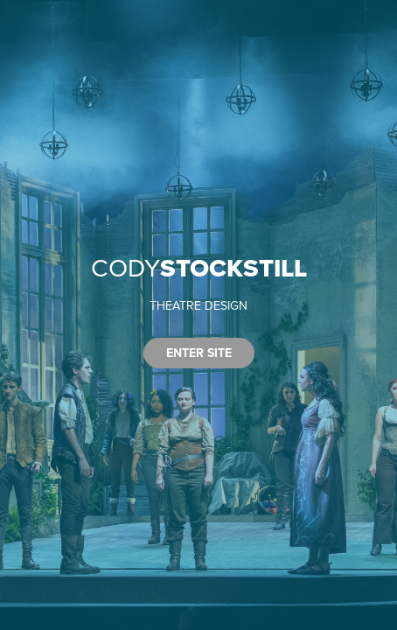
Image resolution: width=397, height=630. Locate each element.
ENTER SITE (199, 352)
